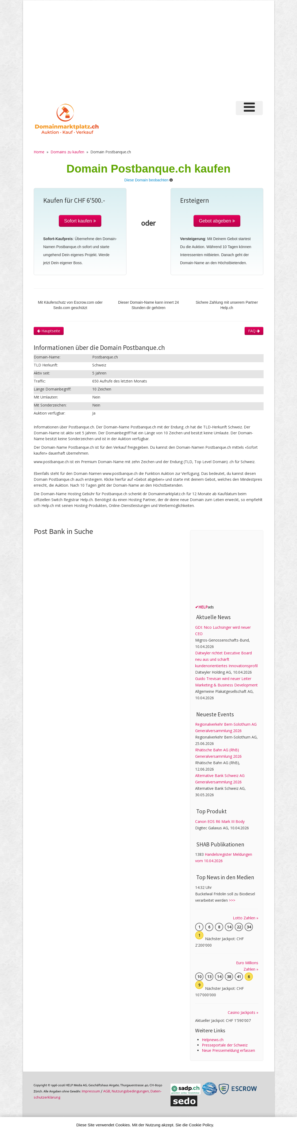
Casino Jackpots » (243, 1012)
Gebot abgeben (217, 221)
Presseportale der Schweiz (225, 1045)
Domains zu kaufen (67, 151)
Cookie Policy (201, 1125)
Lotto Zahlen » (245, 917)
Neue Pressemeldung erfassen (228, 1050)
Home (39, 151)
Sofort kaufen (80, 221)
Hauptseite (48, 330)
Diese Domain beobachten (146, 180)
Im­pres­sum (91, 1091)
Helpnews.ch (212, 1039)
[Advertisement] (149, 53)
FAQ (254, 330)
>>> (232, 900)
